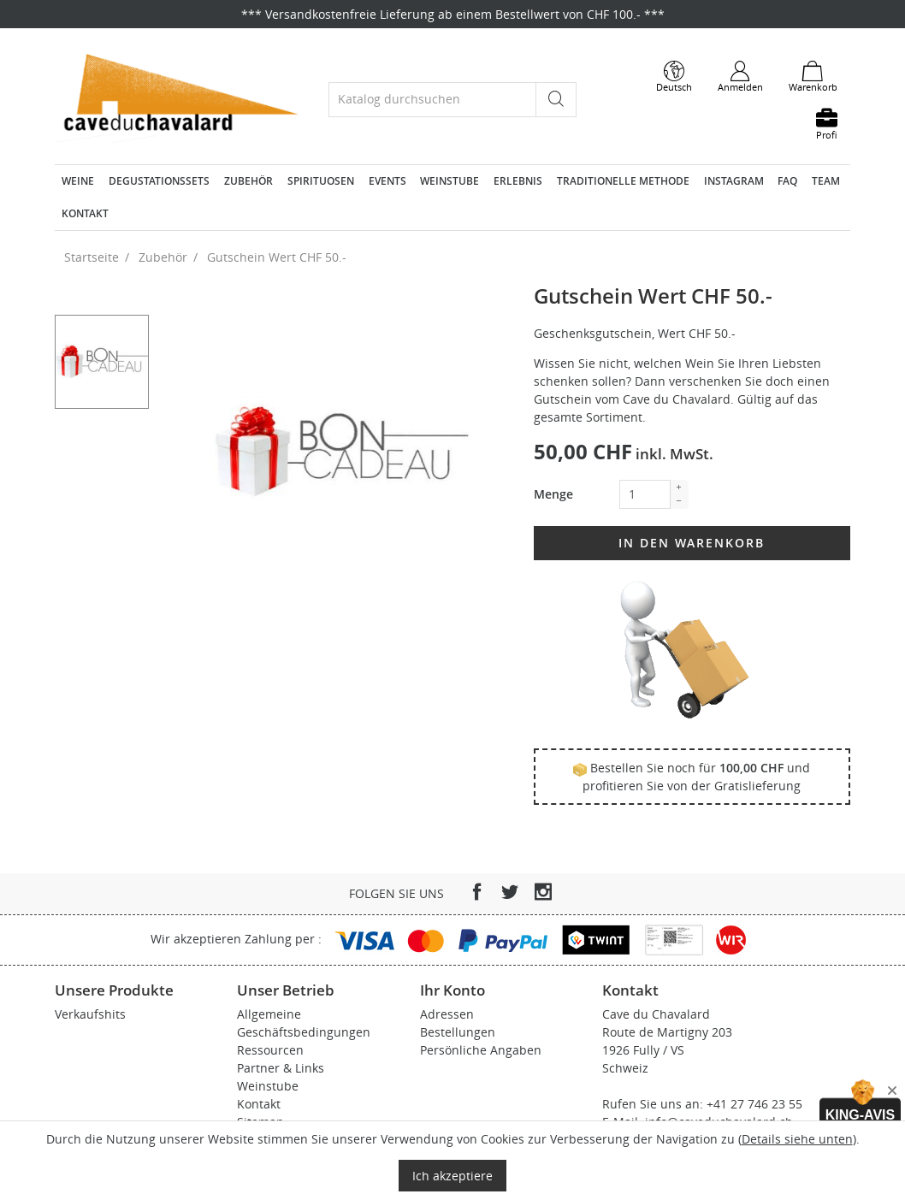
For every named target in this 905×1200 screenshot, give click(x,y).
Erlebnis (518, 181)
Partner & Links (280, 1068)
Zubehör (248, 181)
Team (826, 181)
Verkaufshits (90, 1014)
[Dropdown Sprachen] (674, 77)
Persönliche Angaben (480, 1050)
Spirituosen (320, 181)
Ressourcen (270, 1050)
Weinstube (449, 181)
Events (387, 181)
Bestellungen (457, 1032)
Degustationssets (159, 181)
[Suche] (432, 99)
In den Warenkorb (691, 543)
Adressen (447, 1014)
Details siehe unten (797, 1139)
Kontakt (85, 213)
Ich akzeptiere (452, 1175)
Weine (78, 181)
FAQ (787, 181)
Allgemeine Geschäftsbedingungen (303, 1023)
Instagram (734, 181)
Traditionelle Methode (623, 181)
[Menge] (645, 494)
